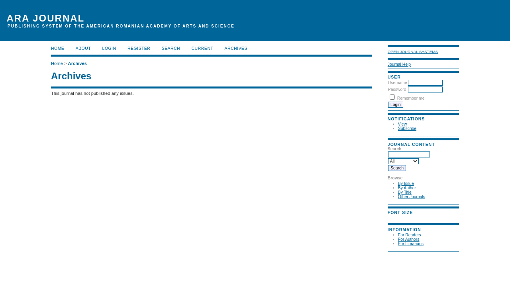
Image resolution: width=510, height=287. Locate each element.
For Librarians (411, 244)
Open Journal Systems (413, 51)
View (402, 124)
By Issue (406, 183)
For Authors (409, 239)
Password (397, 89)
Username (397, 83)
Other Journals (411, 197)
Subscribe (407, 128)
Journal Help (399, 64)
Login (109, 48)
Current (202, 48)
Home (57, 48)
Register (139, 48)
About (83, 48)
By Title (405, 192)
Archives (235, 48)
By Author (407, 188)
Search (171, 48)
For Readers (409, 235)
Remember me (411, 98)
